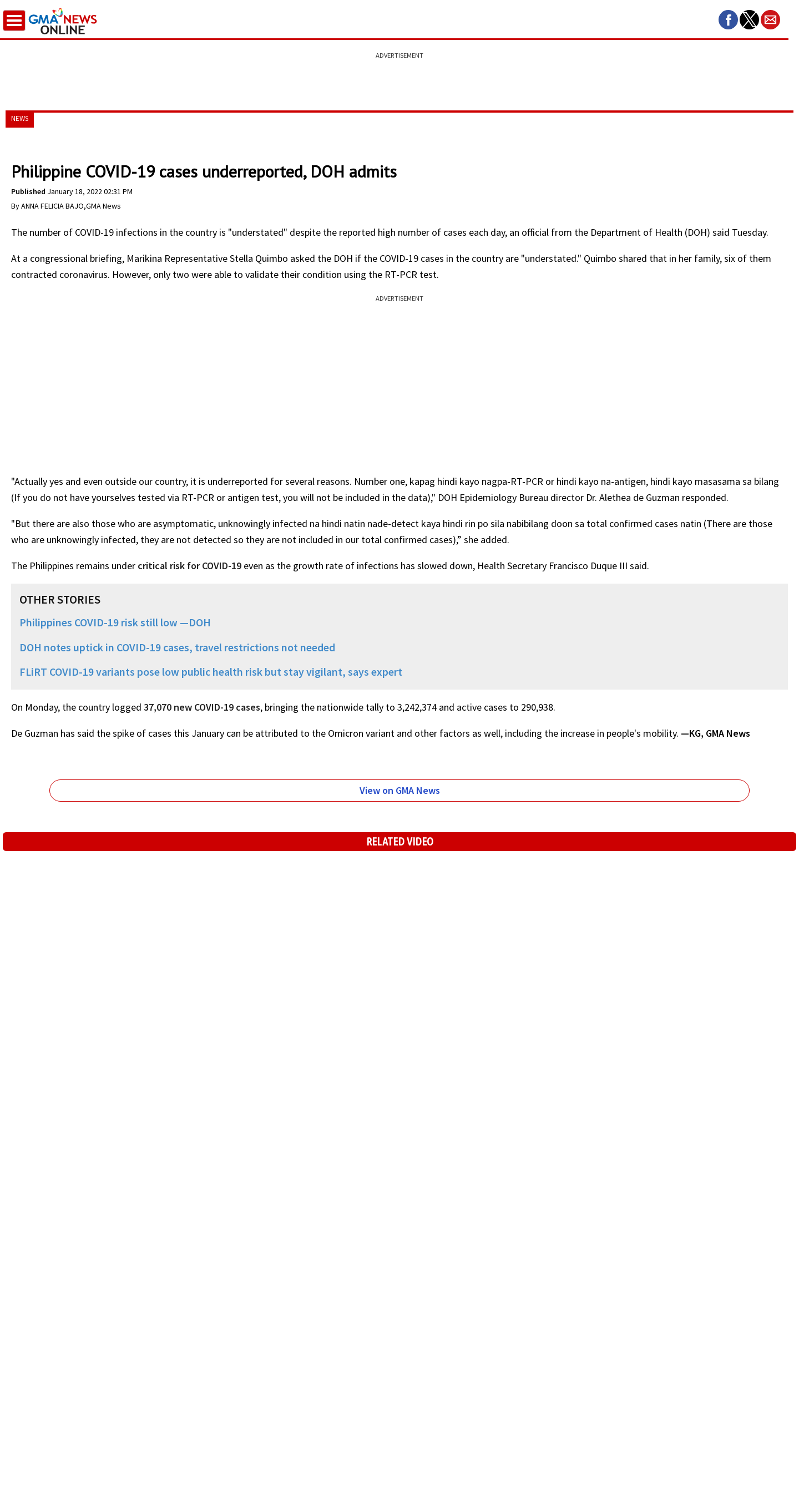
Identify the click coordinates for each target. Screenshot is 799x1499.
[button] (728, 19)
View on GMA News (400, 790)
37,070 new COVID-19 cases (202, 707)
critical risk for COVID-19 (189, 565)
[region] (399, 75)
